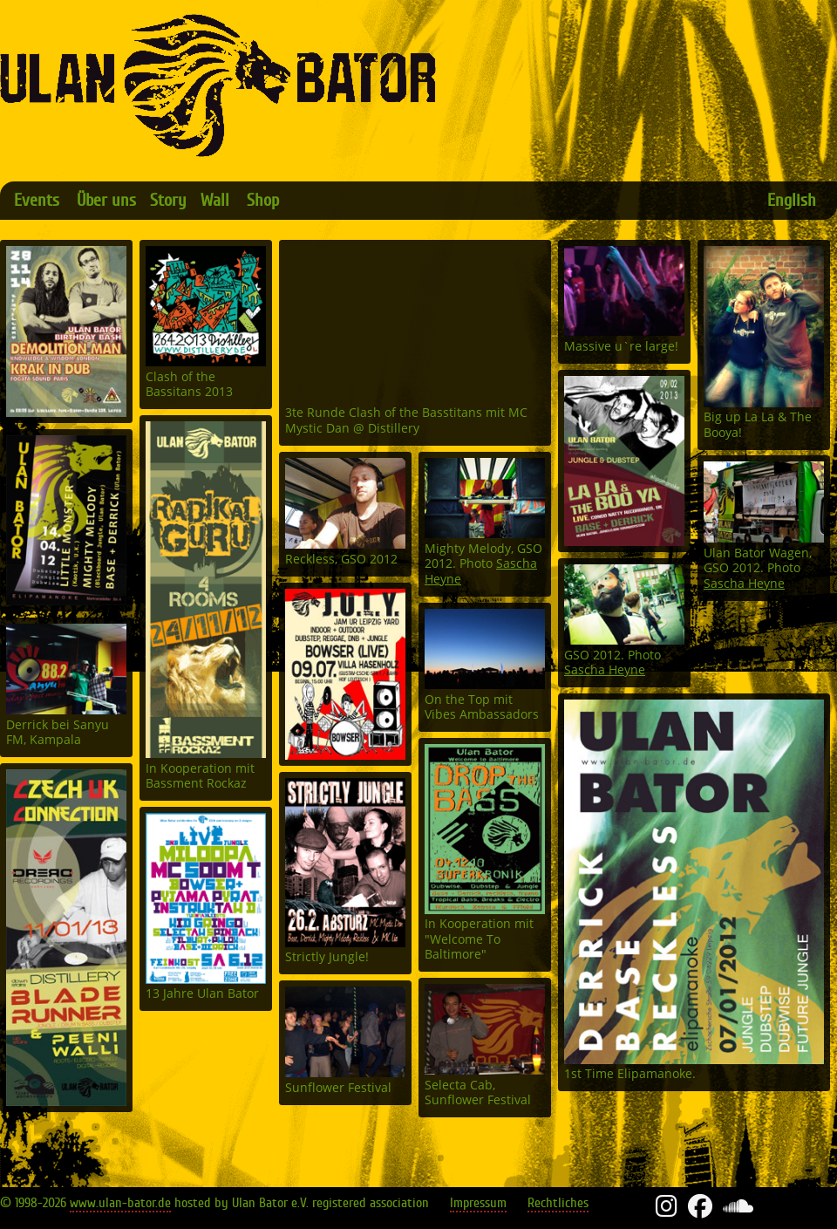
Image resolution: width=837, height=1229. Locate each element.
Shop (263, 200)
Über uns (106, 200)
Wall (215, 200)
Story (168, 200)
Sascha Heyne (744, 584)
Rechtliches (558, 1203)
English (791, 200)
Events (36, 200)
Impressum (478, 1203)
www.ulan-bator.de (120, 1203)
